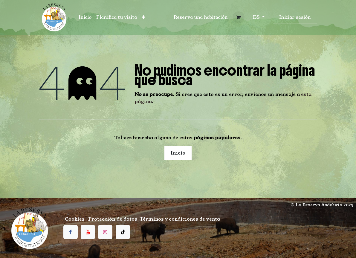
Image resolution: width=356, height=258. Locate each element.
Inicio (178, 152)
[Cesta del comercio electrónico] (239, 17)
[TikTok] (123, 232)
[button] (201, 17)
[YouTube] (88, 232)
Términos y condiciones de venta (180, 219)
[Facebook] (70, 232)
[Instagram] (105, 232)
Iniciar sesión (295, 17)
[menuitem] (85, 17)
